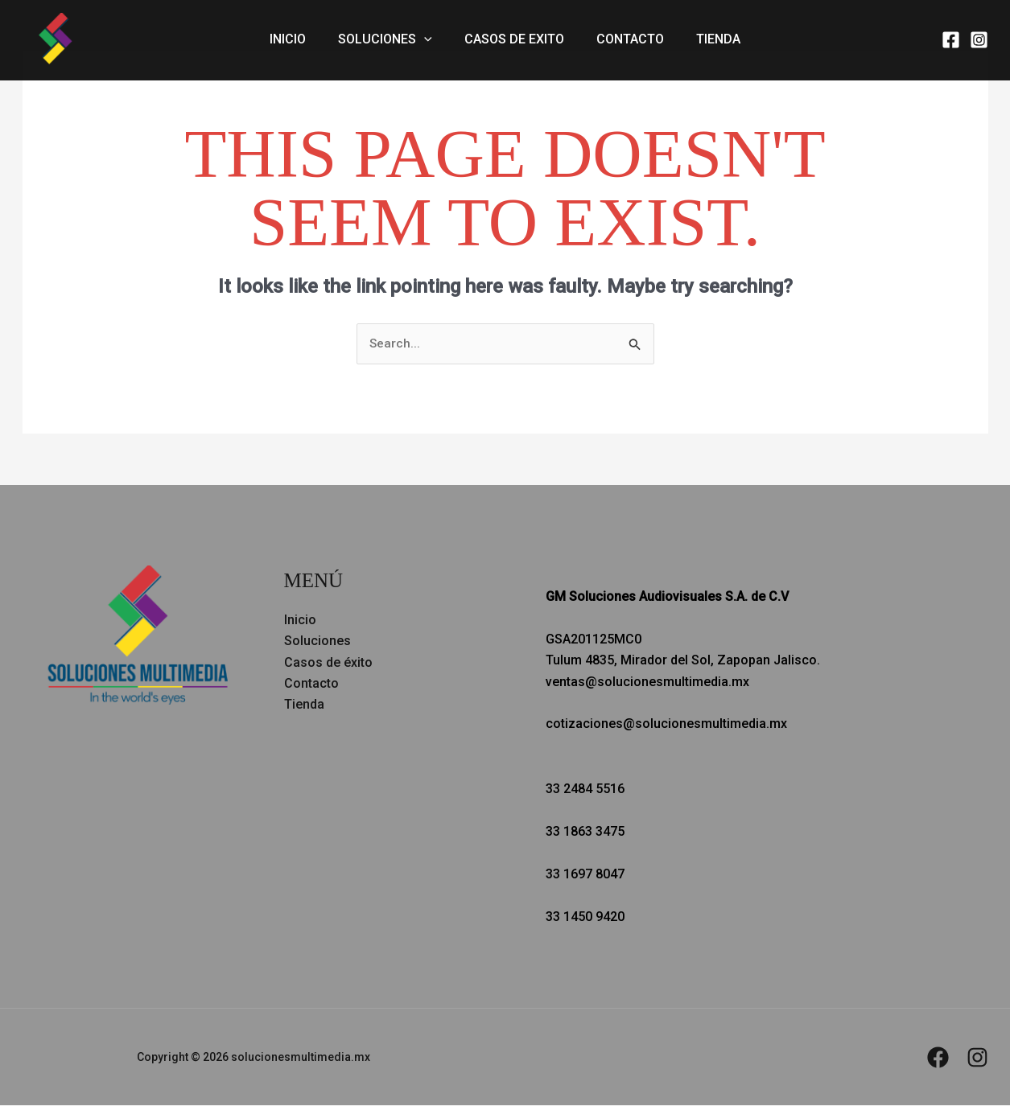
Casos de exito (514, 39)
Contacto (624, 39)
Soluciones (391, 40)
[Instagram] (979, 40)
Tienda (705, 39)
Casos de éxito (328, 662)
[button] (431, 40)
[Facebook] (951, 40)
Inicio (300, 39)
